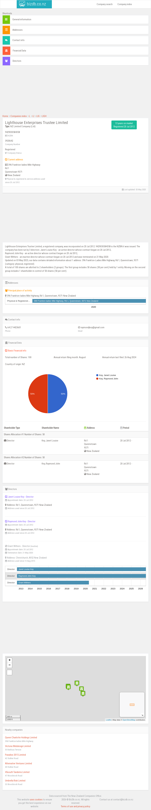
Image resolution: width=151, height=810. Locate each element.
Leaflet (108, 720)
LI (33, 116)
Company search (105, 4)
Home (5, 116)
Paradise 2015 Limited (15, 754)
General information (21, 19)
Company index (124, 4)
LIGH (44, 116)
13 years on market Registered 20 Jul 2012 (124, 125)
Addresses (17, 29)
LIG (38, 116)
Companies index (18, 116)
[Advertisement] (75, 91)
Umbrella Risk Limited (15, 780)
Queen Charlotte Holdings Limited (21, 737)
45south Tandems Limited (17, 772)
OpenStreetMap (129, 720)
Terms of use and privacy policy (75, 806)
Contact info (18, 40)
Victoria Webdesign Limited (18, 746)
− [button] (10, 665)
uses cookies (36, 799)
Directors (17, 60)
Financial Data (19, 50)
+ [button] (10, 660)
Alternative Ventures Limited (18, 763)
